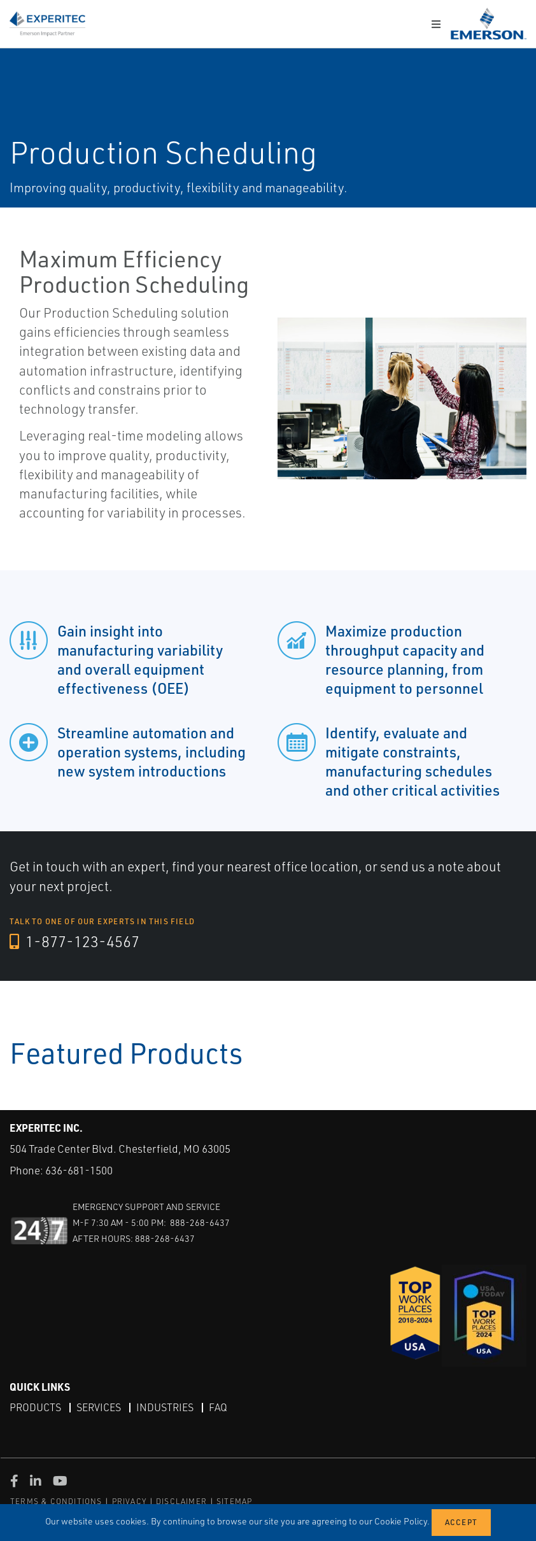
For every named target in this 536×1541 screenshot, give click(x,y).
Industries (165, 1407)
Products (35, 1407)
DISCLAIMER (181, 1501)
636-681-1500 (79, 1170)
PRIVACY (129, 1501)
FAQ (218, 1407)
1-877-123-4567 (74, 941)
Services (98, 1407)
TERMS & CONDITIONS (56, 1501)
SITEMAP (234, 1501)
